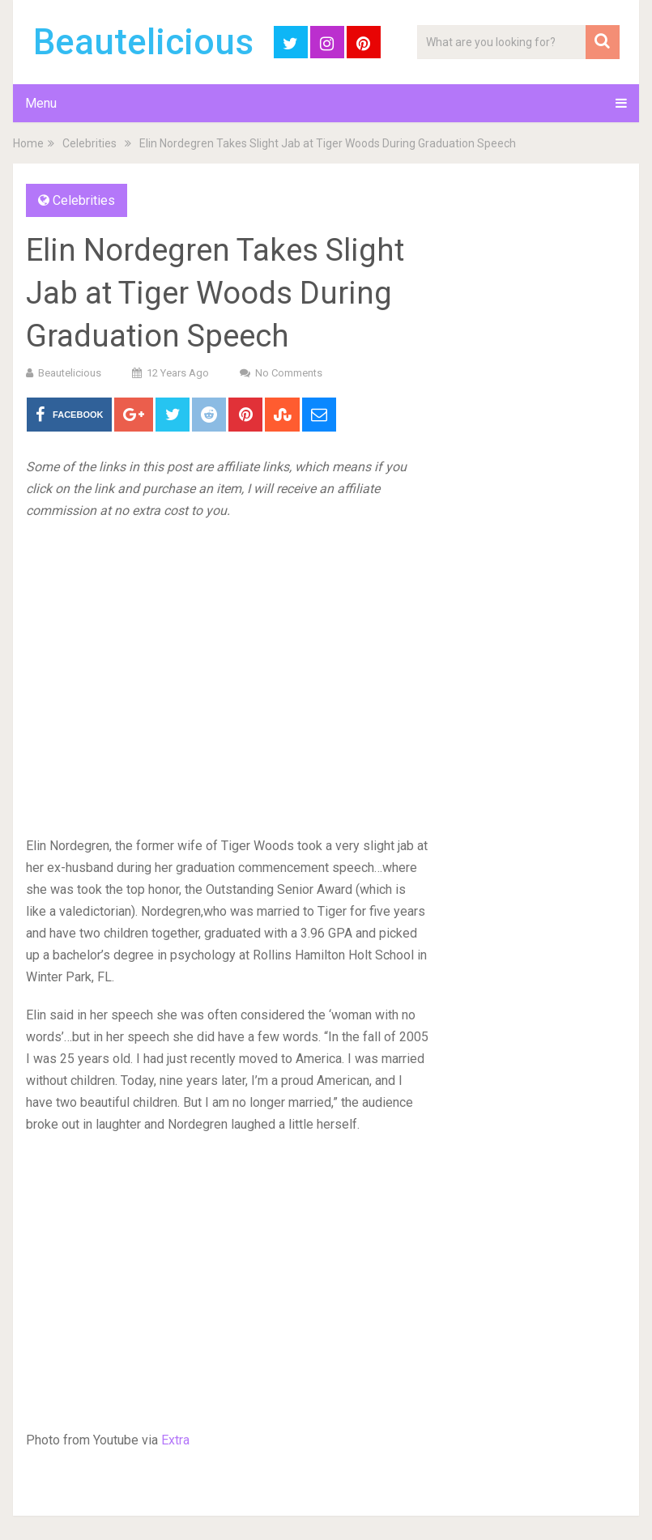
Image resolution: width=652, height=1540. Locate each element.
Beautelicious (143, 42)
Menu (41, 103)
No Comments (288, 373)
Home (28, 143)
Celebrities (89, 143)
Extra (175, 1440)
